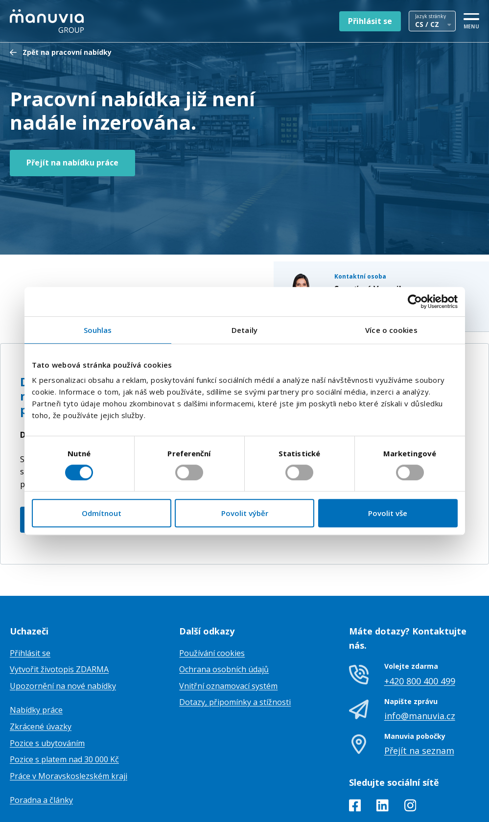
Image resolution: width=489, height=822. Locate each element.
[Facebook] (355, 758)
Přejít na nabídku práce (72, 162)
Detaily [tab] (244, 330)
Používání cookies (212, 603)
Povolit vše (387, 513)
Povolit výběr (244, 513)
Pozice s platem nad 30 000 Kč (64, 710)
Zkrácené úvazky (40, 677)
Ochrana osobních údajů (224, 620)
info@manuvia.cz (419, 666)
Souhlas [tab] (98, 330)
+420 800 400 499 (419, 631)
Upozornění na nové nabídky (63, 636)
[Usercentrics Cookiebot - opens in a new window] (415, 301)
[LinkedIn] (382, 758)
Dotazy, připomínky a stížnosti (235, 653)
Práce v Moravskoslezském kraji (68, 726)
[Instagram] (410, 758)
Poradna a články (41, 751)
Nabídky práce (36, 661)
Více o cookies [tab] (391, 330)
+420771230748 (370, 237)
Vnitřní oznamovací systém (228, 636)
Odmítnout (101, 513)
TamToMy (462, 806)
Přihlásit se (370, 21)
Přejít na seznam (419, 701)
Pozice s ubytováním (47, 693)
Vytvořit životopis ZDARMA (59, 620)
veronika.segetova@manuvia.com (397, 248)
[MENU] (471, 19)
